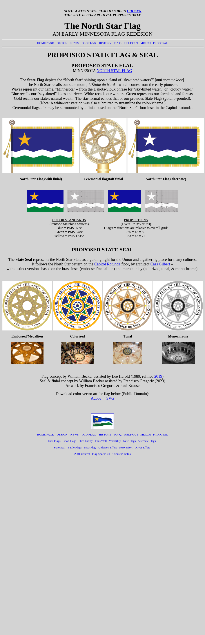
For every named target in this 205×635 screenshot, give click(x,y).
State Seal (59, 447)
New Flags (129, 441)
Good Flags (69, 441)
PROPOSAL (160, 43)
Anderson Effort (107, 447)
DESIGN (62, 43)
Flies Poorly (85, 441)
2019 (158, 376)
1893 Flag (90, 447)
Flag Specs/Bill (101, 453)
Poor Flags (54, 441)
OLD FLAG (89, 43)
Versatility (115, 441)
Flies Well (101, 441)
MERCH (145, 43)
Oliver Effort (142, 447)
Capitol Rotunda (107, 264)
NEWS (74, 43)
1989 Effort (125, 447)
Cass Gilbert (160, 264)
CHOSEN (134, 11)
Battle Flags (74, 447)
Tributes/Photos (121, 453)
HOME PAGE (45, 43)
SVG (110, 398)
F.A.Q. (118, 43)
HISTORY (105, 43)
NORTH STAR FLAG (114, 71)
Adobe (96, 398)
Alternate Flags (147, 441)
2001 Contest (82, 453)
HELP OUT (131, 43)
